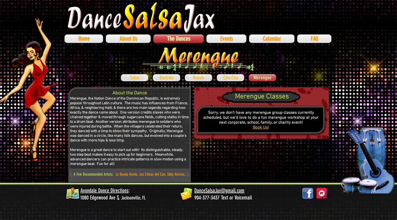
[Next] (188, 175)
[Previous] (71, 175)
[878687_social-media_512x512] (321, 193)
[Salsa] (134, 77)
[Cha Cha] (230, 77)
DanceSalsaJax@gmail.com (219, 190)
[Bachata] (166, 77)
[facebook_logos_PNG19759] (307, 193)
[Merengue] (262, 77)
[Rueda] (198, 77)
